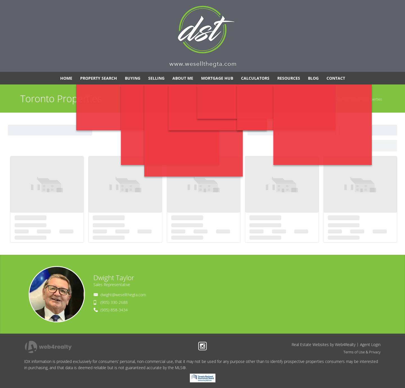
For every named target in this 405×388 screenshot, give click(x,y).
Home (340, 99)
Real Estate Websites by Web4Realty (324, 344)
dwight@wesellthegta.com (123, 294)
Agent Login (370, 344)
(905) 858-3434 (114, 310)
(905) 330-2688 (114, 302)
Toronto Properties (366, 99)
